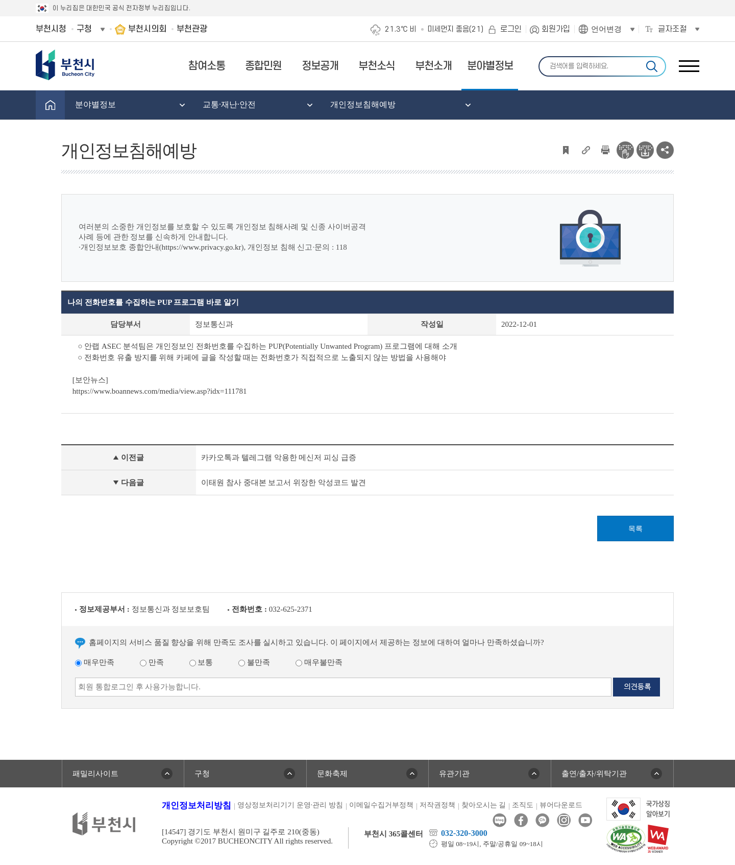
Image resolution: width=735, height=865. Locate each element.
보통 (201, 662)
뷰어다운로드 (561, 805)
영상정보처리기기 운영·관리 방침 (290, 805)
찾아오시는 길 (483, 805)
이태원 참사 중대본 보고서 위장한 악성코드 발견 (283, 482)
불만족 (254, 662)
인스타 (564, 820)
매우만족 (94, 662)
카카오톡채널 (542, 820)
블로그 (499, 820)
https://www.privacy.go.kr (201, 247)
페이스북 (521, 820)
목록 (635, 529)
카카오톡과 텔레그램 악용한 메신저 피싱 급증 (278, 457)
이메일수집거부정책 (381, 805)
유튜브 (585, 820)
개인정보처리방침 (196, 805)
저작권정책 (437, 805)
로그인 (511, 29)
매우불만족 (319, 662)
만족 (152, 662)
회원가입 (556, 29)
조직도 (522, 805)
